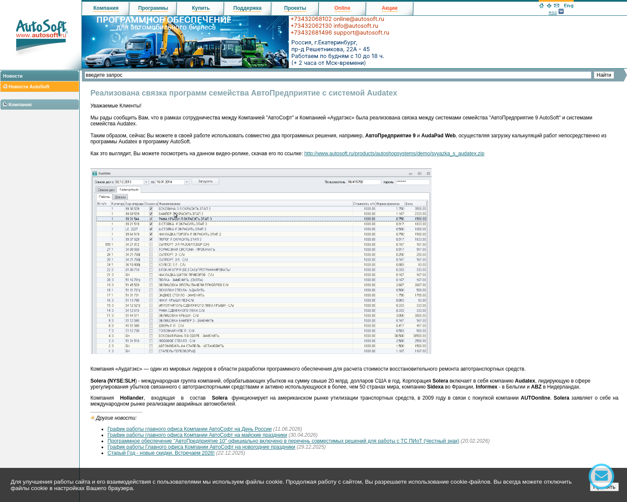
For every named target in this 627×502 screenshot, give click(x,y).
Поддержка (247, 8)
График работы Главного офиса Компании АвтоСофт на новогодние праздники (201, 447)
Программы (153, 8)
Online (342, 8)
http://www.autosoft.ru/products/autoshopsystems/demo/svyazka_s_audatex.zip (394, 154)
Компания (20, 104)
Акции (390, 8)
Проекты (295, 8)
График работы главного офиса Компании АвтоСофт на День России (189, 429)
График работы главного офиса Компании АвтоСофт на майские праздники (197, 435)
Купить (201, 8)
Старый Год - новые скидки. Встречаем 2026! (161, 453)
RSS (553, 13)
